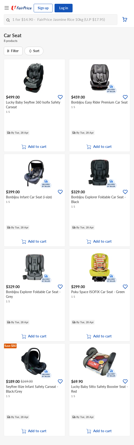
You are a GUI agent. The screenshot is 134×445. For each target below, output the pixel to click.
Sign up (43, 8)
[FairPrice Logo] (21, 8)
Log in (63, 8)
